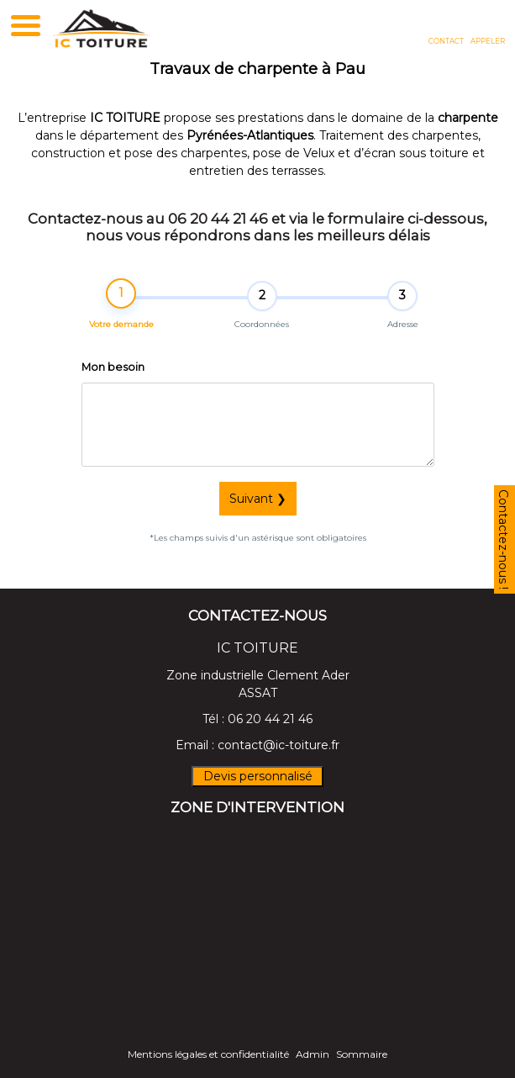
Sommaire (361, 1054)
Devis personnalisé (258, 776)
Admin (312, 1054)
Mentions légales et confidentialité (208, 1054)
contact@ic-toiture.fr (278, 745)
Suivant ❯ (257, 499)
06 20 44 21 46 (270, 719)
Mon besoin (113, 368)
